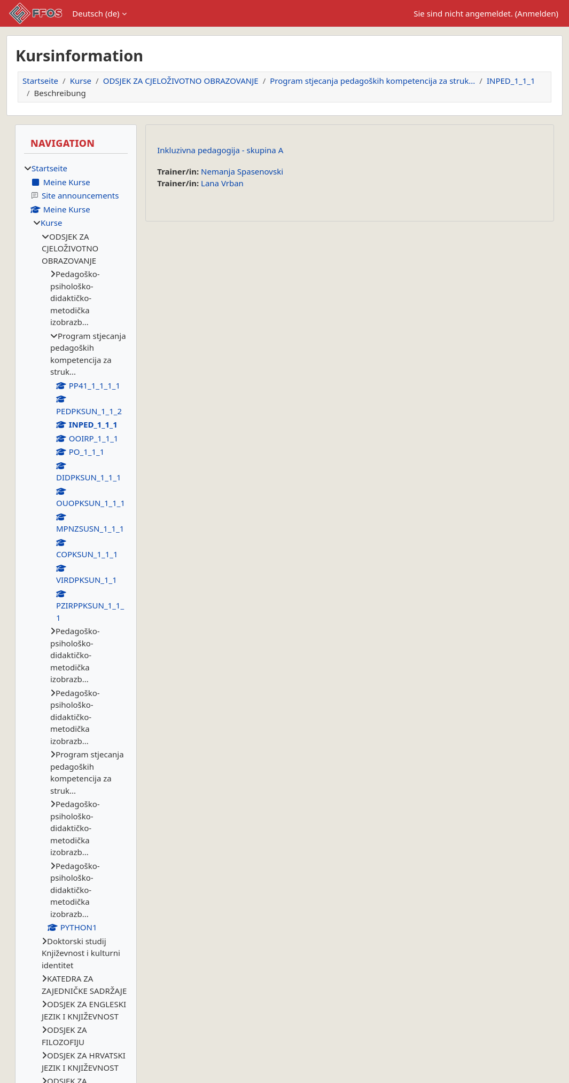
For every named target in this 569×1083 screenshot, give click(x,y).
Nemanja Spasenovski (242, 171)
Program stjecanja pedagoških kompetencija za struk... (372, 80)
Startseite (40, 80)
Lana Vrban (222, 183)
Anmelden (536, 13)
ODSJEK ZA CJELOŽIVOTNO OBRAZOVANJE (181, 80)
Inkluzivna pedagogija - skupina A (220, 150)
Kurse (80, 80)
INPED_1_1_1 (511, 80)
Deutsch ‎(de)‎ (95, 13)
